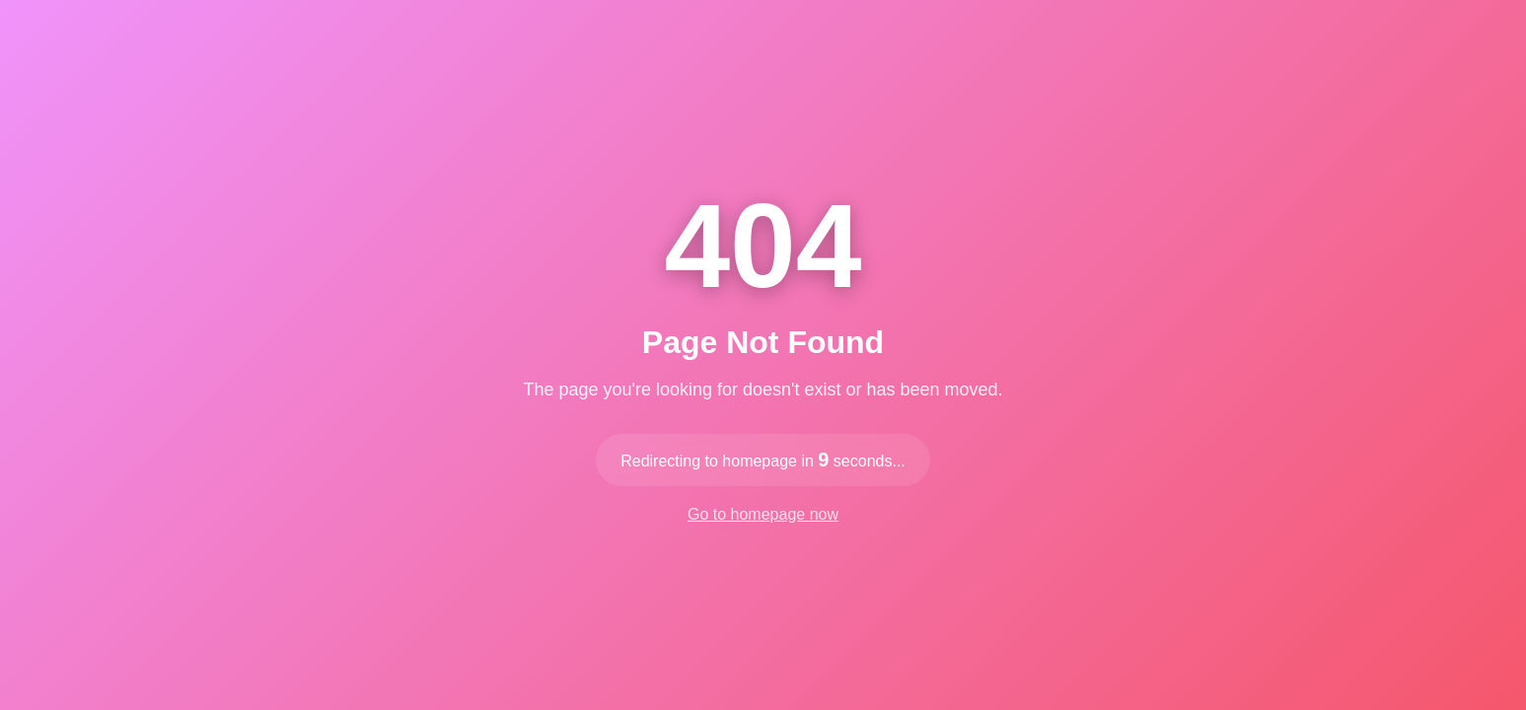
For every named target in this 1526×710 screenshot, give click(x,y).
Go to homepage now (763, 514)
